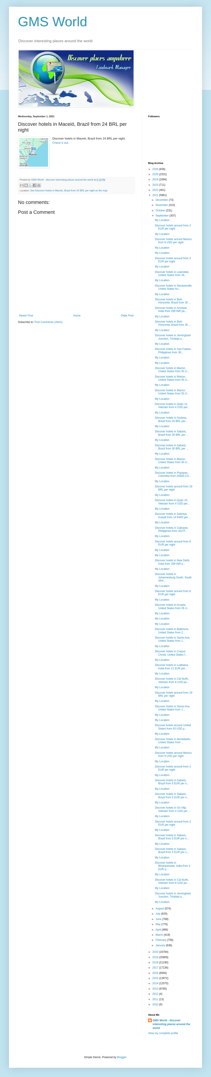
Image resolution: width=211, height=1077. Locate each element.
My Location (162, 220)
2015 (155, 978)
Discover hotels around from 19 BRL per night (173, 488)
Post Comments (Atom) (48, 322)
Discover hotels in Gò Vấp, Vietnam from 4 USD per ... (173, 809)
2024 (155, 179)
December (162, 199)
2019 (155, 957)
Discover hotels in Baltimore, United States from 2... (172, 631)
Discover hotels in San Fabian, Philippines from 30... (173, 350)
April (159, 929)
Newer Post (26, 315)
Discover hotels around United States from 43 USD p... (173, 727)
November (162, 205)
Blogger (121, 1057)
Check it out (60, 142)
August (160, 908)
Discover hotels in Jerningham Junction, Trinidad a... (173, 337)
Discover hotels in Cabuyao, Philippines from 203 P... (171, 529)
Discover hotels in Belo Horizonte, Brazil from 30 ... (173, 301)
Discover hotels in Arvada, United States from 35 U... (172, 606)
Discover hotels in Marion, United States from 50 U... (172, 370)
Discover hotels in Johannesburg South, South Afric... (173, 577)
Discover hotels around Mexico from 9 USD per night (173, 241)
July (158, 913)
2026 (155, 169)
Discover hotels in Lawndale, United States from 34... (172, 273)
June (159, 919)
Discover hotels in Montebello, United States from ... (173, 741)
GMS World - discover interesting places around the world (171, 1024)
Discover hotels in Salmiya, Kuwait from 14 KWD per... (172, 515)
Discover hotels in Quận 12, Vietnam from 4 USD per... (172, 405)
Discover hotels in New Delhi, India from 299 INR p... (172, 562)
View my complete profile (163, 1033)
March (160, 934)
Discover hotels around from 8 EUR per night (173, 543)
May (158, 924)
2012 (155, 993)
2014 (155, 983)
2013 (155, 988)
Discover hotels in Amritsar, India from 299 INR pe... (171, 309)
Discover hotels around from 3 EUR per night (173, 227)
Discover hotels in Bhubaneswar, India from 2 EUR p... (172, 866)
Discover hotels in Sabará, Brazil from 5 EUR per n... (172, 782)
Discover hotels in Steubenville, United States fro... (173, 287)
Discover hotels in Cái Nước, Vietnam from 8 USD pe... (172, 680)
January (161, 945)
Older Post (127, 315)
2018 (155, 962)
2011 (155, 999)
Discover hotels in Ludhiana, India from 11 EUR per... (172, 666)
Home (77, 315)
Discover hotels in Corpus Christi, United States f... (171, 653)
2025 (155, 174)
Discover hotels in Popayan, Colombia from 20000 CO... (173, 474)
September (162, 215)
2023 (155, 184)
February (161, 940)
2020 (155, 951)
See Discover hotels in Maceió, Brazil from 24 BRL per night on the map (68, 190)
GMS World (52, 21)
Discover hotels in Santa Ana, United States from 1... (172, 639)
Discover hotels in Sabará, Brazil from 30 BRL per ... (171, 433)
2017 (155, 967)
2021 (155, 195)
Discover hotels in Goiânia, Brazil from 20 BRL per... (171, 419)
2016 (155, 973)
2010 (155, 1004)
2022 (155, 190)
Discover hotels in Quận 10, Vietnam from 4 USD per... (172, 502)
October (161, 210)
